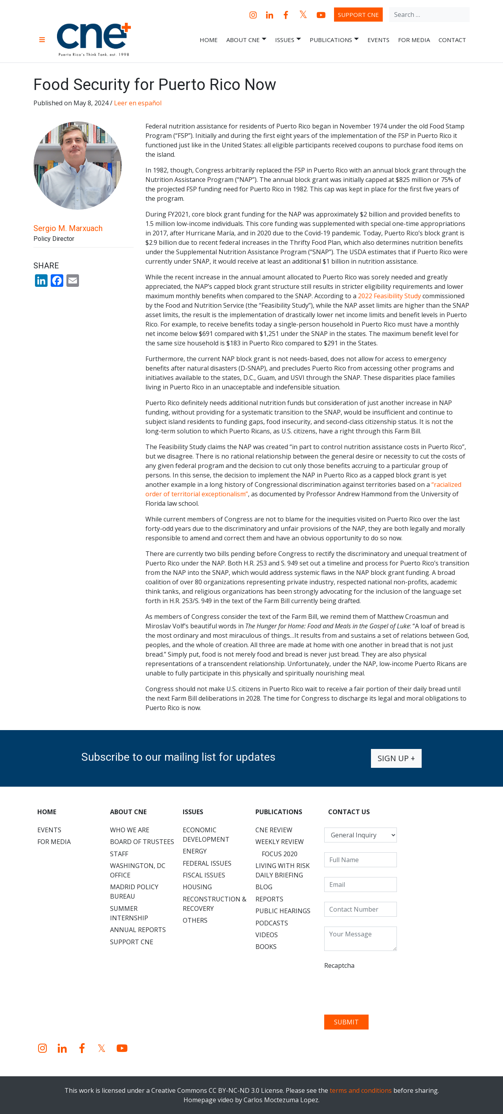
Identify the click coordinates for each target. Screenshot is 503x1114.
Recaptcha (339, 965)
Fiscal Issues (204, 875)
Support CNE (358, 14)
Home (209, 40)
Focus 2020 (279, 854)
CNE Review (273, 830)
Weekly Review (279, 841)
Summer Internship (129, 913)
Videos (266, 934)
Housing (197, 887)
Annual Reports (138, 929)
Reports (269, 899)
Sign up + (396, 758)
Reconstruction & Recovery (214, 904)
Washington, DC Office (137, 870)
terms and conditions (361, 1090)
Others (195, 920)
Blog (263, 887)
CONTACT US (349, 812)
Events (378, 40)
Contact (452, 40)
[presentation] (384, 989)
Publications (334, 39)
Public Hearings (282, 911)
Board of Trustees (142, 841)
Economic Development (206, 835)
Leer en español (138, 103)
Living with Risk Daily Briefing (282, 870)
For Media (414, 40)
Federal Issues (207, 863)
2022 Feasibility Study (389, 296)
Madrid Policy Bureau (134, 892)
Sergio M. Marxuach (68, 228)
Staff (119, 854)
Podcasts (271, 923)
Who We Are (129, 830)
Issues (288, 39)
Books (266, 946)
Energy (195, 851)
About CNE (246, 39)
